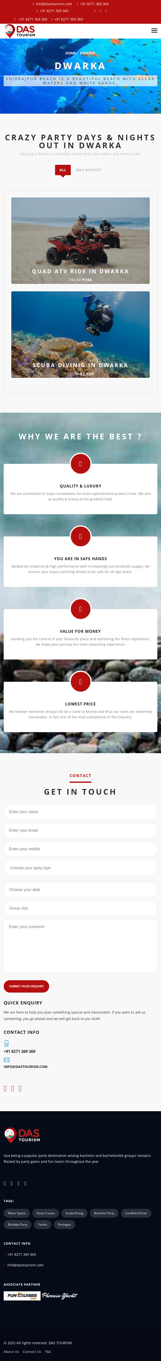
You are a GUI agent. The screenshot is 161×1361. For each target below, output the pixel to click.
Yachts (42, 1224)
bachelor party (104, 1213)
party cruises (46, 1213)
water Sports (17, 1213)
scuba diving (74, 1213)
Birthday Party (17, 1224)
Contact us (32, 1351)
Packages (64, 1224)
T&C (48, 1351)
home (70, 53)
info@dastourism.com (54, 3)
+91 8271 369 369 (93, 3)
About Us (11, 1351)
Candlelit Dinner (136, 1213)
